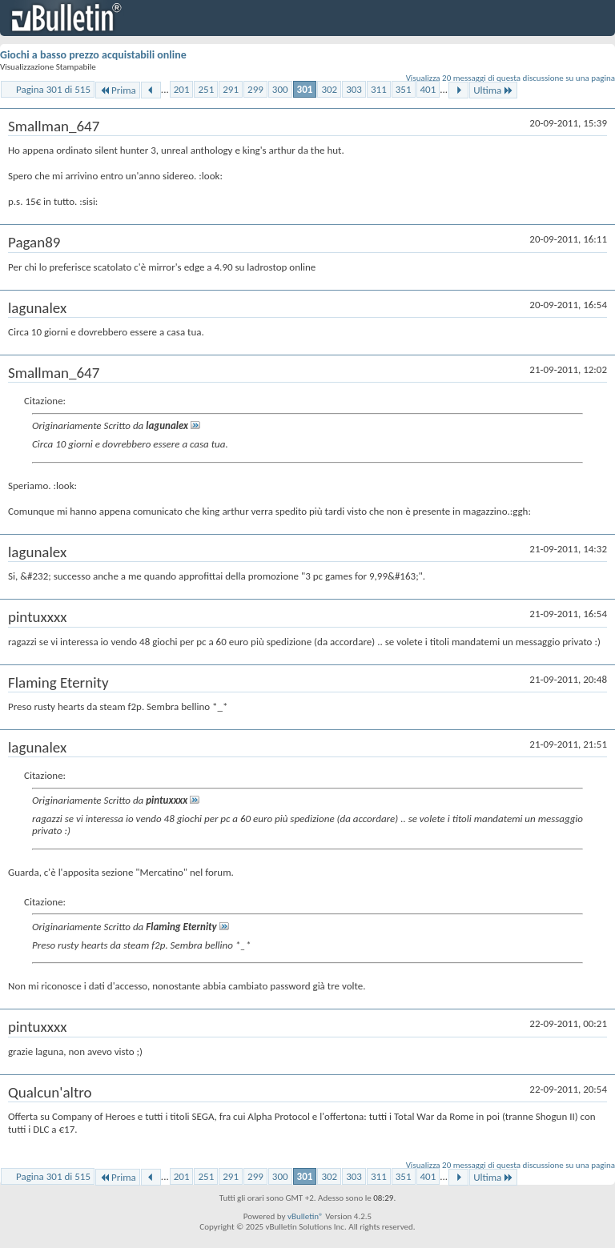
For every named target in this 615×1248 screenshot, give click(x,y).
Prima (117, 90)
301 (305, 89)
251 (206, 89)
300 (280, 89)
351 (404, 89)
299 (255, 89)
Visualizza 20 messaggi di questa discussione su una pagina (510, 78)
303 (354, 89)
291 (231, 89)
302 (329, 89)
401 (428, 89)
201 (182, 89)
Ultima (493, 90)
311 (379, 89)
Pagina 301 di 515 (53, 89)
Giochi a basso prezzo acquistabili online (93, 55)
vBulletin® (305, 1216)
